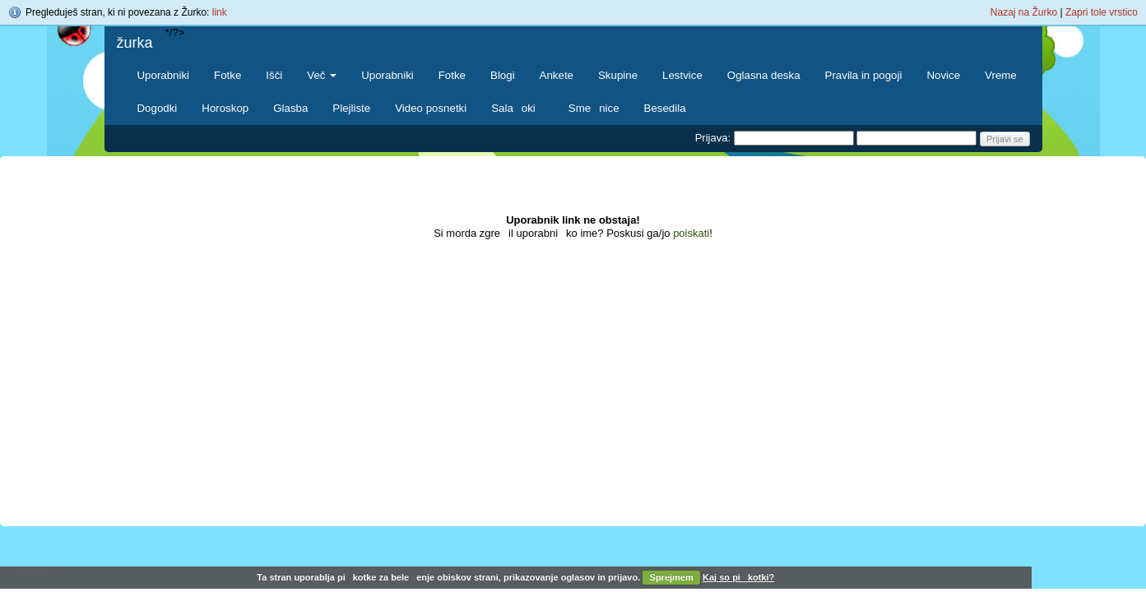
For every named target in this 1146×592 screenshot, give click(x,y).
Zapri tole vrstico (1101, 12)
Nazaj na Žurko (1024, 12)
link (219, 12)
